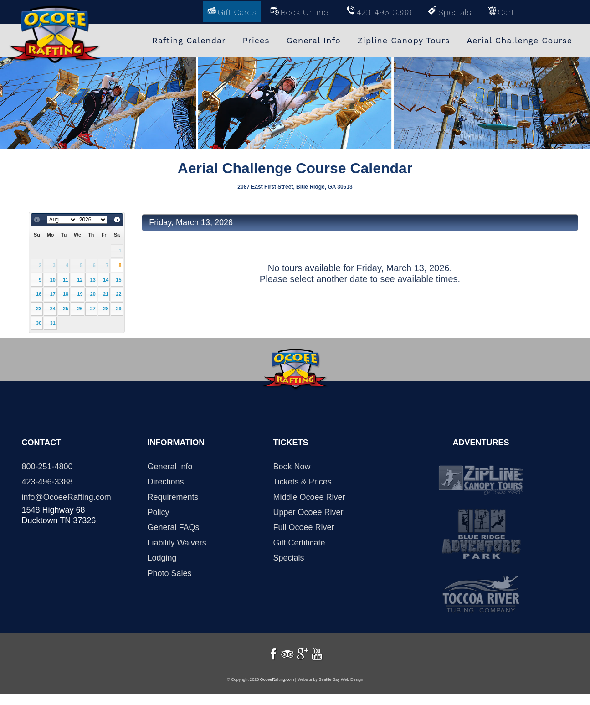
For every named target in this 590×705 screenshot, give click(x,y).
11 (65, 280)
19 (79, 294)
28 (105, 308)
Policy (158, 512)
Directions (166, 481)
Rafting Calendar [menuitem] (189, 40)
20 (93, 294)
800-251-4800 (47, 466)
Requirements (173, 497)
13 (93, 280)
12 (79, 280)
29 (119, 308)
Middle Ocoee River (309, 497)
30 (38, 323)
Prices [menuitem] (256, 40)
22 (119, 294)
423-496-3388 (47, 481)
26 (79, 308)
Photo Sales (170, 573)
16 (38, 294)
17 (53, 294)
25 (65, 308)
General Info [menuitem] (314, 40)
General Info (170, 466)
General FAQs (174, 527)
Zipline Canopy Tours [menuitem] (404, 40)
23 (38, 308)
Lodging (162, 557)
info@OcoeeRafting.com (66, 497)
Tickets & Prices (302, 481)
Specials (288, 557)
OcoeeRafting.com (277, 690)
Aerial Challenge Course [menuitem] (519, 40)
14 (105, 280)
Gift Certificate (299, 542)
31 (53, 323)
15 (119, 280)
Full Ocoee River (303, 527)
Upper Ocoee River (308, 512)
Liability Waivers (177, 542)
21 (105, 294)
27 (93, 308)
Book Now (292, 466)
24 (53, 308)
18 (65, 294)
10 (53, 280)
